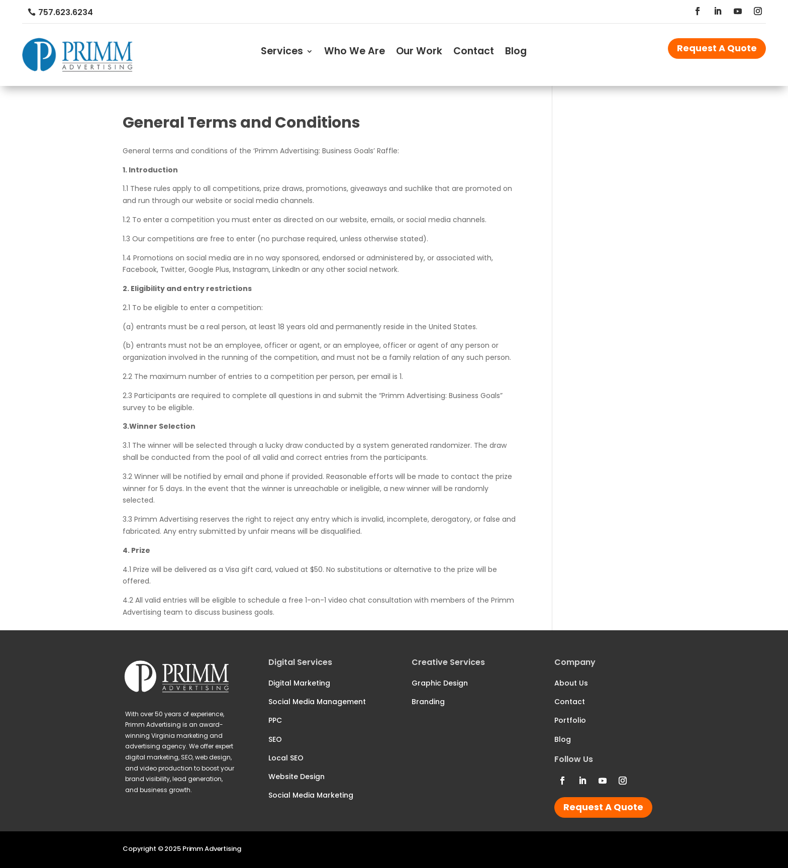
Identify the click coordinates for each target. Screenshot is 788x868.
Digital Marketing (299, 683)
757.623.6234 (65, 12)
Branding (428, 702)
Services (282, 53)
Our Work (419, 53)
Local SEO (286, 758)
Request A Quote (717, 48)
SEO (275, 739)
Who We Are (354, 53)
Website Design (296, 776)
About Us (571, 683)
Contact (473, 53)
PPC (275, 720)
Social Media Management (317, 702)
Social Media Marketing (310, 795)
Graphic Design (440, 683)
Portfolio (570, 720)
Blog (516, 53)
